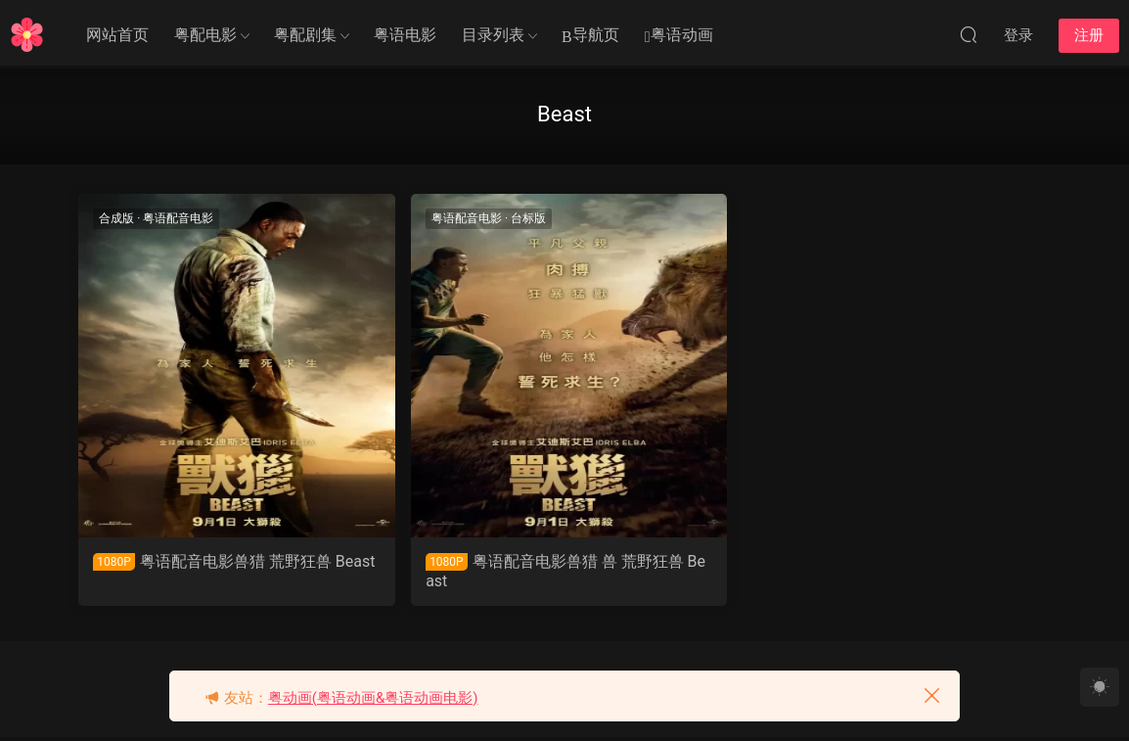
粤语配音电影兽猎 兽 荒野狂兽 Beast (438, 571)
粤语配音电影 (180, 218)
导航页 (590, 35)
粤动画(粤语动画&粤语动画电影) (373, 698)
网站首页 (117, 34)
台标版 (445, 218)
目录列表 (493, 34)
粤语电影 (405, 34)
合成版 (118, 218)
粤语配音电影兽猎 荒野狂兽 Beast (191, 571)
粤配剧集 (305, 34)
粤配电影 (205, 34)
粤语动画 (679, 35)
